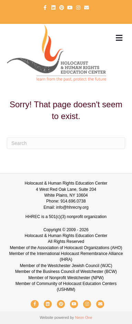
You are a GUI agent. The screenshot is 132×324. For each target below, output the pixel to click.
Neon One (83, 317)
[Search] (66, 143)
